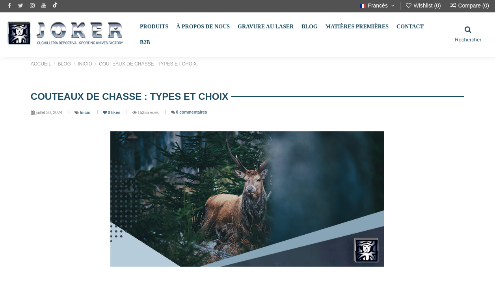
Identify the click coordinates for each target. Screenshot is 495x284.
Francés (378, 5)
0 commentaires (191, 112)
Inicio (85, 112)
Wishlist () (424, 5)
